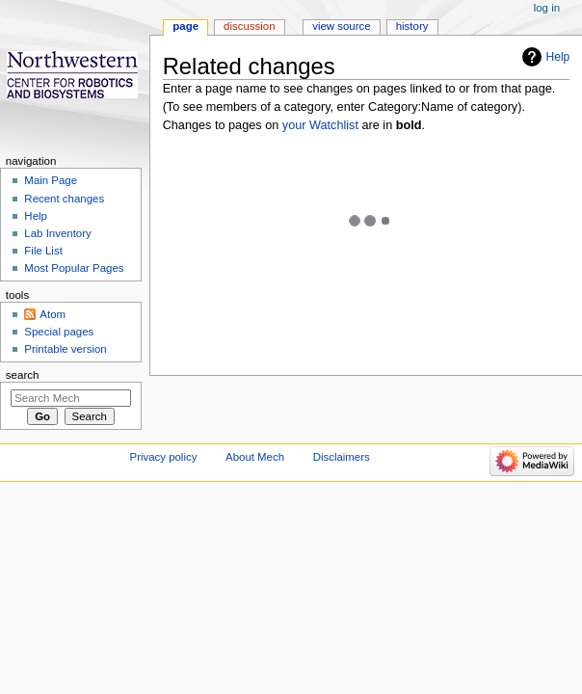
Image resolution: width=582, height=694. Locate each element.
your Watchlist (320, 125)
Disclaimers (341, 457)
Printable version (65, 349)
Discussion (249, 26)
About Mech (254, 457)
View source (341, 26)
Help (558, 57)
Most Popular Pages (73, 268)
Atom (53, 314)
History (412, 26)
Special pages (58, 331)
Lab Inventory (57, 233)
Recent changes (64, 198)
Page (185, 26)
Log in (547, 7)
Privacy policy (164, 457)
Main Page (50, 180)
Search (23, 375)
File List (43, 250)
